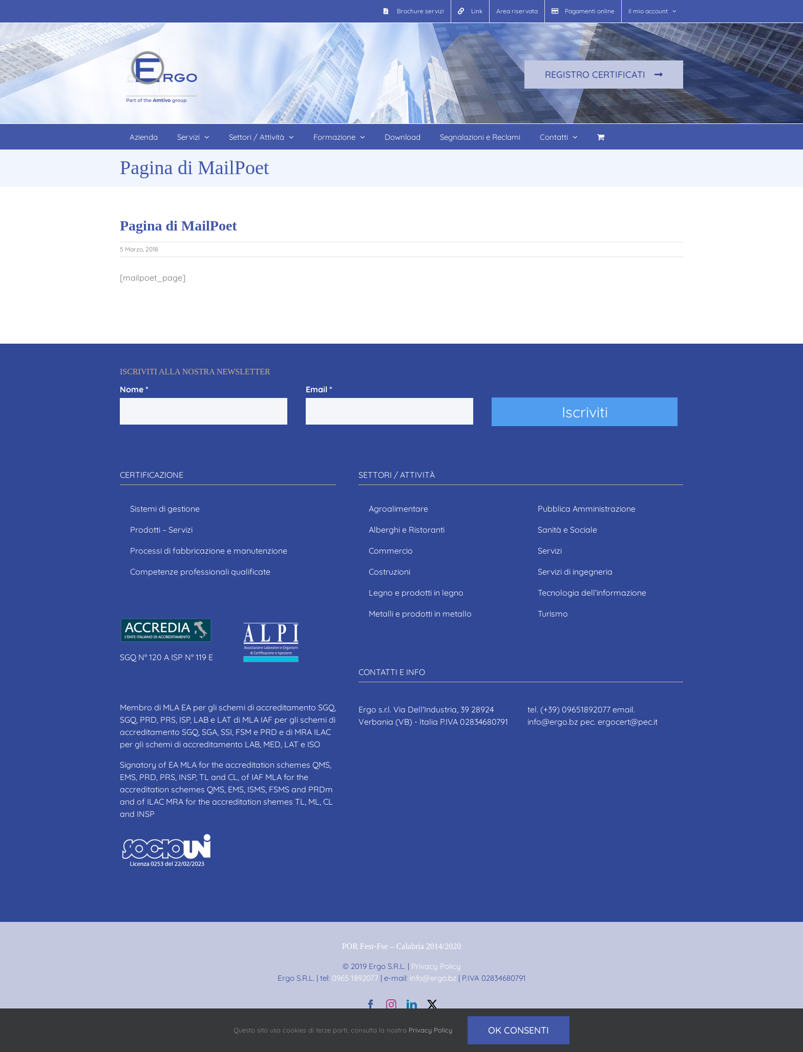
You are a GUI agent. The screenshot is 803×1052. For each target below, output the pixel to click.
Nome (134, 389)
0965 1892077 (355, 978)
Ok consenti (518, 1030)
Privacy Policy (436, 966)
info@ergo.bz (432, 978)
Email (319, 389)
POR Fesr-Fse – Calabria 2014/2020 (401, 946)
